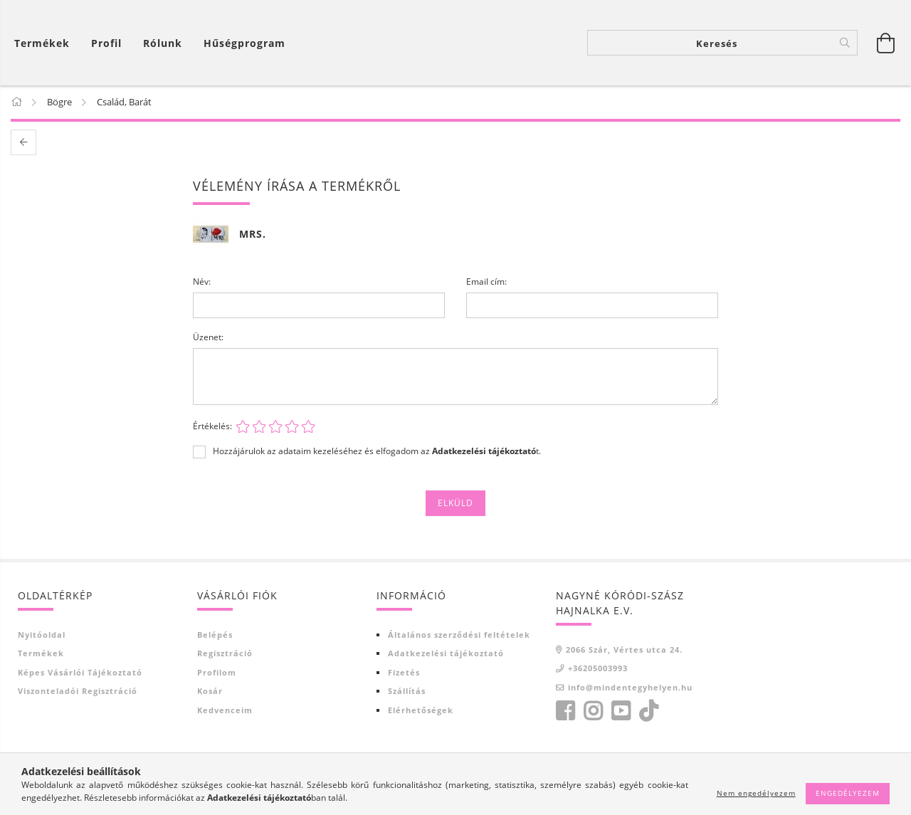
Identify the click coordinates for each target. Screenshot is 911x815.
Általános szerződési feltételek (459, 635)
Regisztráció (225, 653)
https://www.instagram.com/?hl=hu (593, 711)
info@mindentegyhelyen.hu (630, 688)
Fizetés (404, 673)
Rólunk (162, 43)
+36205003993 (598, 668)
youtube (620, 711)
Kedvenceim (225, 710)
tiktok (652, 711)
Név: (202, 282)
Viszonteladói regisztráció (77, 691)
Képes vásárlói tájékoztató (80, 673)
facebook (565, 711)
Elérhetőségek (420, 710)
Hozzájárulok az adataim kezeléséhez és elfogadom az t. (377, 452)
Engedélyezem (848, 793)
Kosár (210, 691)
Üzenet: (208, 338)
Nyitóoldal (41, 635)
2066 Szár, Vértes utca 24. (624, 650)
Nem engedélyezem (756, 793)
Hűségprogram (244, 43)
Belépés (215, 635)
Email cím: (486, 282)
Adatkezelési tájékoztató (446, 653)
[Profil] (106, 43)
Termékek (41, 653)
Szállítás (407, 691)
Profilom (216, 673)
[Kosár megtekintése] (45, 43)
